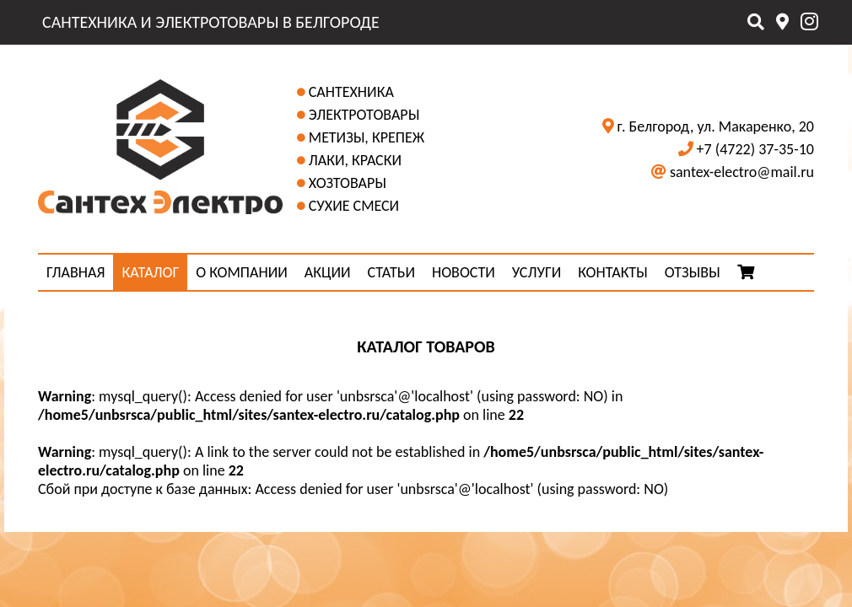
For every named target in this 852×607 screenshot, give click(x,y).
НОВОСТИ (463, 272)
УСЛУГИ (536, 272)
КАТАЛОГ (150, 272)
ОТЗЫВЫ (692, 272)
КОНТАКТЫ (613, 272)
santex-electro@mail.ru (742, 172)
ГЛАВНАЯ (75, 272)
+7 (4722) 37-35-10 (755, 149)
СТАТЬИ (391, 272)
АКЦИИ (328, 272)
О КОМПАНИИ (242, 272)
